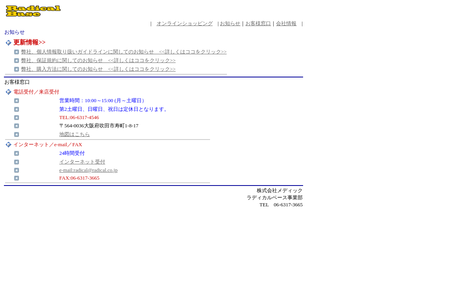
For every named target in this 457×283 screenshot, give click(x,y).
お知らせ (230, 23)
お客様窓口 (258, 23)
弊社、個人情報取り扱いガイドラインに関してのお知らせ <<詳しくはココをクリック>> (124, 52)
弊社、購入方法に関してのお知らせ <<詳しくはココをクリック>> (98, 69)
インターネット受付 (82, 162)
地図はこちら (74, 134)
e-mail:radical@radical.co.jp (88, 170)
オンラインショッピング (185, 23)
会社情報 (286, 23)
